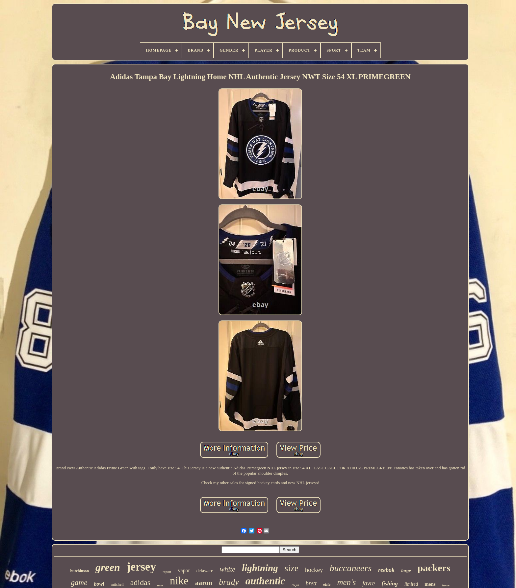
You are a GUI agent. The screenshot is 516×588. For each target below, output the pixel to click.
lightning (260, 568)
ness (160, 585)
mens (430, 584)
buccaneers (351, 568)
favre (368, 583)
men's (346, 582)
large (406, 570)
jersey (141, 566)
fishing (390, 583)
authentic (265, 581)
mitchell (117, 584)
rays (295, 584)
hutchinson (79, 571)
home (446, 585)
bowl (99, 584)
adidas (140, 582)
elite (326, 584)
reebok (386, 570)
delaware (204, 570)
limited (411, 584)
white (227, 569)
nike (179, 581)
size (291, 568)
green (107, 567)
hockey (314, 569)
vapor (184, 570)
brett (311, 583)
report (167, 572)
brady (229, 582)
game (79, 582)
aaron (203, 583)
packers (434, 567)
